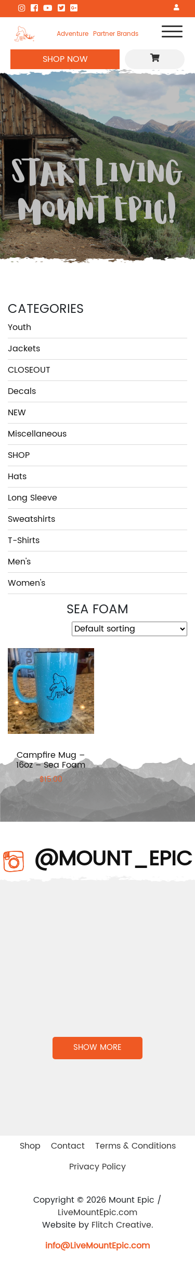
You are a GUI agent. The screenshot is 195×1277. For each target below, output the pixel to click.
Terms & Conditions (135, 1146)
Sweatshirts (31, 519)
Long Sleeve (32, 498)
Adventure (72, 33)
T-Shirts (24, 540)
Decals (22, 391)
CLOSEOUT (29, 370)
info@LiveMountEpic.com (97, 1246)
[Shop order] (129, 629)
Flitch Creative (121, 1225)
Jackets (24, 349)
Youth (19, 327)
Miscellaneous (37, 434)
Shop (30, 1146)
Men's (19, 562)
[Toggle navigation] (172, 33)
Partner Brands (115, 33)
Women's (26, 583)
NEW (17, 412)
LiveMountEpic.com (97, 1212)
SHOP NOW (65, 59)
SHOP (19, 455)
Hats (17, 476)
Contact (68, 1146)
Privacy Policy (97, 1167)
